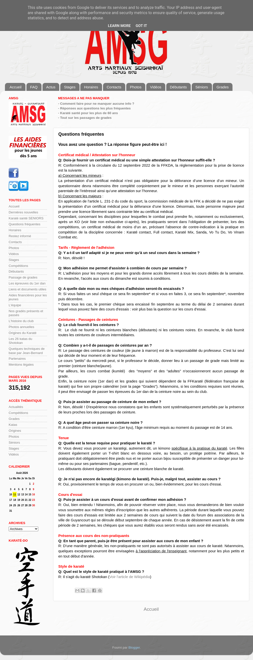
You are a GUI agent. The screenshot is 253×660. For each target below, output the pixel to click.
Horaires (91, 87)
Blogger (134, 647)
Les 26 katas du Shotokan (20, 341)
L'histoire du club (21, 321)
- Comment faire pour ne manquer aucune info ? (96, 103)
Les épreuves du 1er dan (27, 283)
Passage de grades (23, 277)
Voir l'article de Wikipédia (129, 577)
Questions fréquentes (24, 224)
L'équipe (15, 305)
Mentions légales (21, 364)
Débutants (178, 87)
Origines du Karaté (23, 333)
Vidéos (155, 87)
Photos (136, 87)
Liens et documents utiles (27, 289)
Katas (13, 425)
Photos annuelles (21, 327)
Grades (222, 87)
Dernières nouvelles (23, 212)
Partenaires (17, 358)
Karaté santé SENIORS (26, 218)
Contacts (114, 87)
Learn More (119, 26)
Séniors (201, 87)
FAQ (34, 87)
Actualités (16, 407)
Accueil (15, 87)
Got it (141, 26)
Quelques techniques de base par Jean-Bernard (27, 351)
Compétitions (18, 266)
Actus (51, 87)
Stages (70, 87)
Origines (15, 430)
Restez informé (20, 236)
